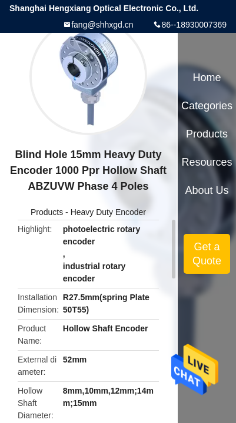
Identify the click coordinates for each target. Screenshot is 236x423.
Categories (206, 106)
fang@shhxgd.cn (102, 24)
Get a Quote (206, 254)
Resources (207, 162)
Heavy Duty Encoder (108, 212)
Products (47, 212)
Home (207, 77)
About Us (207, 190)
